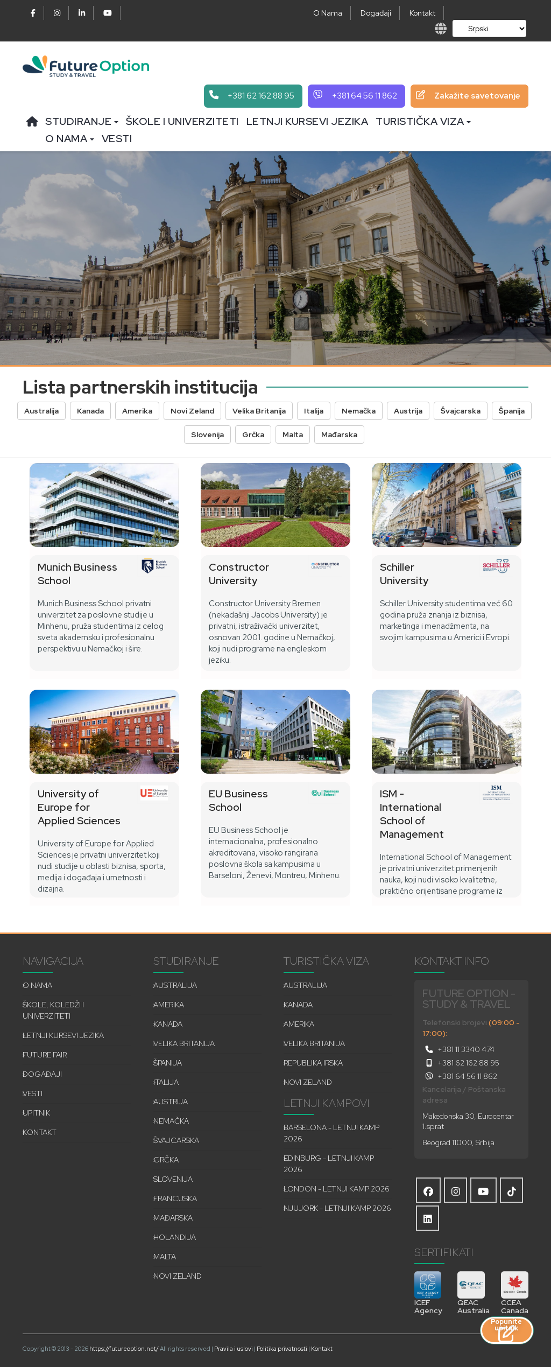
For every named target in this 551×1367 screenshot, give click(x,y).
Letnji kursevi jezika (307, 121)
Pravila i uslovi (233, 1348)
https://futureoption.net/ (124, 1348)
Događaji (376, 13)
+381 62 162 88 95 (460, 1063)
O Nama (327, 13)
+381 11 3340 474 (458, 1049)
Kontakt (422, 13)
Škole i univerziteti (182, 121)
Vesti (117, 138)
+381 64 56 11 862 (459, 1076)
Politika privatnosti (282, 1348)
